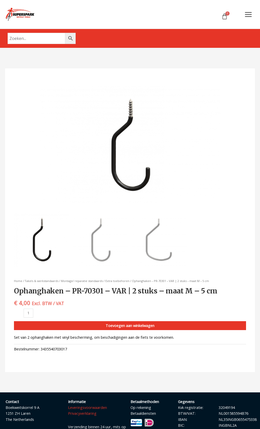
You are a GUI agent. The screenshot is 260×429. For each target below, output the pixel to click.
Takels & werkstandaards (41, 281)
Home (18, 281)
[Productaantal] (28, 313)
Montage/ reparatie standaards (82, 281)
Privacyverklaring (82, 413)
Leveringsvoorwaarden (87, 407)
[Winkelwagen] (225, 17)
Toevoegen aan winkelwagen (130, 325)
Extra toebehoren (117, 281)
